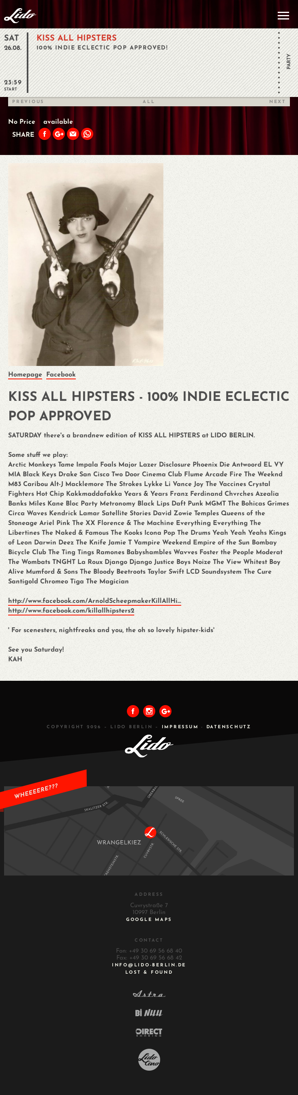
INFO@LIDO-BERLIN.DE (149, 965)
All (149, 102)
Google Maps (149, 920)
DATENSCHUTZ (228, 727)
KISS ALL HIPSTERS (76, 38)
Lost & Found (149, 972)
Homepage (25, 375)
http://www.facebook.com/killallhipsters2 (71, 611)
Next (277, 102)
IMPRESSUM (180, 727)
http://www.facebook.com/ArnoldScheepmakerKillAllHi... (94, 601)
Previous (28, 102)
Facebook (61, 375)
